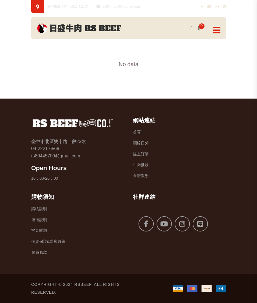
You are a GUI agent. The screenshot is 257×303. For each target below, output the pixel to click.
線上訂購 (141, 154)
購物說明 (39, 208)
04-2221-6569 (45, 148)
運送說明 (39, 219)
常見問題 (39, 230)
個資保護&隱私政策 (48, 241)
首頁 (137, 132)
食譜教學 (141, 175)
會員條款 (39, 252)
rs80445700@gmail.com (121, 6)
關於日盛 (141, 143)
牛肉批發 (141, 164)
